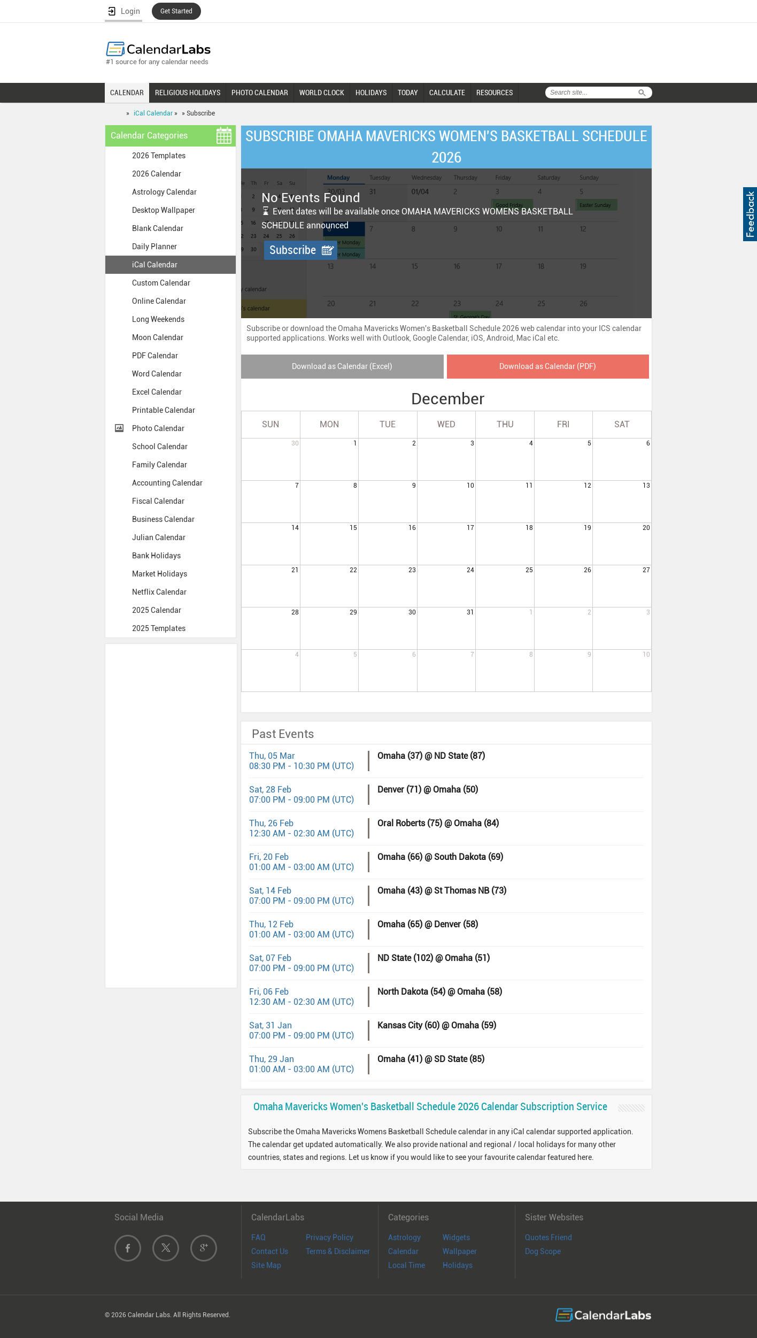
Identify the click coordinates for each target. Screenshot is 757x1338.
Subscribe (292, 250)
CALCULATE (447, 92)
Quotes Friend (548, 1237)
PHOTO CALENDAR (259, 92)
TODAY (408, 92)
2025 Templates (159, 628)
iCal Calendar (153, 113)
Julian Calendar (159, 537)
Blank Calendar (157, 228)
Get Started (176, 11)
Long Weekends (158, 319)
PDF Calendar (155, 355)
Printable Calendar (163, 410)
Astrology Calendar (164, 192)
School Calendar (160, 446)
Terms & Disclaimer (338, 1251)
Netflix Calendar (159, 592)
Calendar (403, 1251)
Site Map (266, 1265)
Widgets (456, 1237)
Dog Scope (543, 1251)
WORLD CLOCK (321, 92)
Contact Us (269, 1251)
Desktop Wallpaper (163, 210)
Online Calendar (159, 301)
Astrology (404, 1237)
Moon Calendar (157, 337)
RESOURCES (494, 92)
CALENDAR (127, 92)
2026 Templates (159, 155)
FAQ (258, 1237)
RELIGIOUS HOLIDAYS (187, 92)
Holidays (458, 1265)
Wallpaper (460, 1251)
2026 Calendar (156, 174)
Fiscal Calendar (158, 501)
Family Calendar (159, 464)
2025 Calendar (156, 610)
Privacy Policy (329, 1237)
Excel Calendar (157, 392)
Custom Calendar (161, 283)
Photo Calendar (158, 428)
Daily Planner (154, 246)
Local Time (406, 1265)
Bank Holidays (156, 555)
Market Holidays (159, 574)
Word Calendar (157, 374)
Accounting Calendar (167, 483)
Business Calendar (163, 519)
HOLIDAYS (371, 92)
